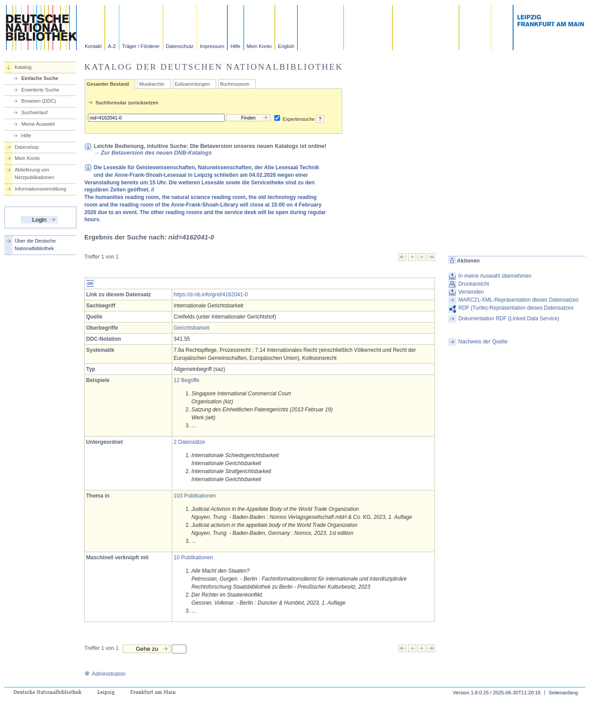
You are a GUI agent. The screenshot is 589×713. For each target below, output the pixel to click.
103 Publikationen (195, 496)
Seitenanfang (563, 692)
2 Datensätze (189, 442)
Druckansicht (474, 284)
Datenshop (27, 147)
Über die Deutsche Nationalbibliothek (35, 244)
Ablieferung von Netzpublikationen (34, 173)
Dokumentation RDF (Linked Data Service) (509, 318)
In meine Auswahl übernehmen (495, 276)
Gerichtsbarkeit (192, 328)
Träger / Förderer (141, 46)
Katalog (23, 67)
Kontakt (93, 46)
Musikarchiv (151, 84)
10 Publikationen (193, 557)
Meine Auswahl (38, 124)
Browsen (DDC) (38, 101)
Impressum (212, 46)
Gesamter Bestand (108, 84)
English (286, 46)
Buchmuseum (234, 84)
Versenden (471, 292)
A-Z (112, 46)
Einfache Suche (39, 78)
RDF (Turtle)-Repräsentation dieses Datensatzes (516, 308)
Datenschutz (180, 46)
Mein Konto (259, 46)
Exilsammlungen (192, 84)
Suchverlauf (34, 112)
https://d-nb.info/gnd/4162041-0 (211, 294)
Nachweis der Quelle (483, 342)
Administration (105, 674)
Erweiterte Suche (40, 89)
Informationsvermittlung (40, 188)
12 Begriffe (186, 380)
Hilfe (235, 46)
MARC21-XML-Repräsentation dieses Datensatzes (519, 300)
